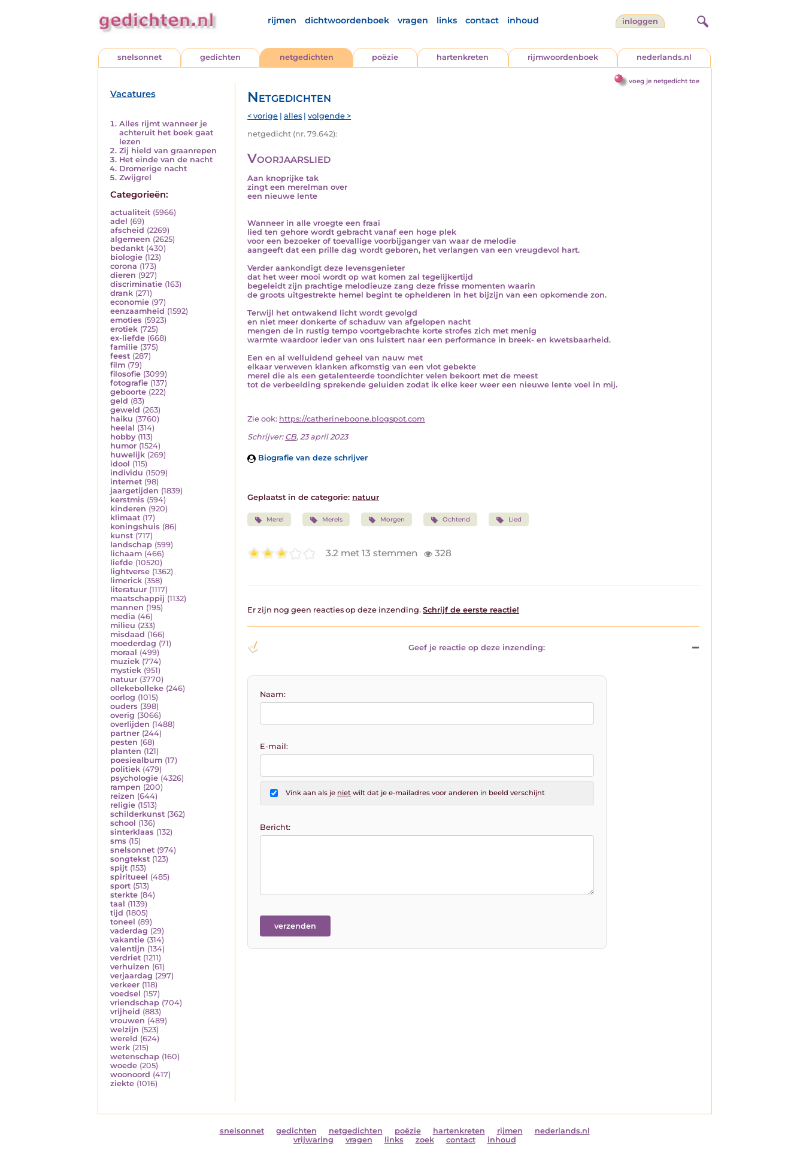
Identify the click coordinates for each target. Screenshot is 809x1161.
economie (129, 302)
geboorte (128, 391)
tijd (116, 912)
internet (126, 481)
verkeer (125, 984)
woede (123, 1065)
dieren (123, 275)
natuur (123, 679)
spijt (119, 867)
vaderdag (129, 930)
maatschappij (137, 598)
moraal (123, 652)
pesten (124, 742)
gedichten (220, 57)
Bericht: (275, 827)
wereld (124, 1038)
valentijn (127, 948)
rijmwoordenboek (563, 57)
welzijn (124, 1029)
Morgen (386, 520)
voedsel (125, 993)
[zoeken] (701, 20)
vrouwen (127, 1020)
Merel (269, 520)
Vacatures (133, 94)
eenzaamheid (137, 311)
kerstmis (127, 499)
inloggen (640, 21)
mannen (127, 607)
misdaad (127, 634)
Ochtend (450, 520)
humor (123, 445)
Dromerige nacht (153, 168)
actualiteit (130, 212)
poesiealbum (136, 760)
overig (122, 715)
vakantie (127, 939)
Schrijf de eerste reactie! (471, 609)
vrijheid (125, 1011)
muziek (125, 661)
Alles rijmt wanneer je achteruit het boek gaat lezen (166, 132)
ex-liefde (127, 338)
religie (122, 805)
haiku (121, 418)
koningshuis (135, 526)
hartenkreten (463, 57)
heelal (122, 427)
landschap (131, 544)
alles (293, 115)
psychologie (134, 778)
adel (119, 221)
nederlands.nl (664, 57)
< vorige (262, 115)
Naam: (273, 694)
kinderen (128, 508)
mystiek (125, 670)
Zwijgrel (135, 177)
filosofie (125, 373)
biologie (126, 257)
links (447, 20)
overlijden (130, 724)
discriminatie (136, 284)
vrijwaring (313, 1139)
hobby (122, 436)
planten (125, 751)
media (122, 616)
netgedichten (307, 57)
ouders (124, 706)
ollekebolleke (136, 688)
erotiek (124, 329)
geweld (125, 409)
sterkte (124, 894)
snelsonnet (139, 57)
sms (118, 840)
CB (290, 436)
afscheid (127, 230)
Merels (326, 520)
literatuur (128, 589)
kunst (121, 535)
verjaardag (131, 975)
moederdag (133, 643)
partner (125, 733)
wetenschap (134, 1056)
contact (482, 20)
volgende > (329, 115)
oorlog (122, 697)
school (123, 823)
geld (119, 400)
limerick (126, 580)
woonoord (130, 1074)
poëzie (385, 57)
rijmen (282, 20)
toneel (122, 921)
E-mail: (274, 746)
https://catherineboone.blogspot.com (352, 418)
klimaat (125, 517)
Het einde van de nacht (166, 159)
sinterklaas (132, 831)
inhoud (523, 20)
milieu (122, 625)
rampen (125, 787)
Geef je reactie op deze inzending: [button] (396, 647)
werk (120, 1047)
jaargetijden (134, 490)
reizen (122, 796)
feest (120, 355)
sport (120, 885)
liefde (121, 562)
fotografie (129, 382)
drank (121, 293)
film (117, 364)
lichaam (126, 553)
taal (117, 903)
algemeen (130, 239)
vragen (413, 20)
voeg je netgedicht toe (664, 81)
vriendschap (134, 1002)
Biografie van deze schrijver (307, 457)
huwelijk (127, 454)
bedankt (127, 248)
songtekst (130, 858)
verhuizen (130, 966)
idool (120, 463)
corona (123, 266)
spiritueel (129, 876)
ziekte (122, 1083)
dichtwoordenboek (347, 20)
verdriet (125, 957)
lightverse (130, 571)
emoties (126, 320)
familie (124, 346)
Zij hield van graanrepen (168, 150)
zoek (425, 1139)
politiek (125, 769)
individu (126, 472)
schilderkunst (137, 814)
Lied (508, 520)
